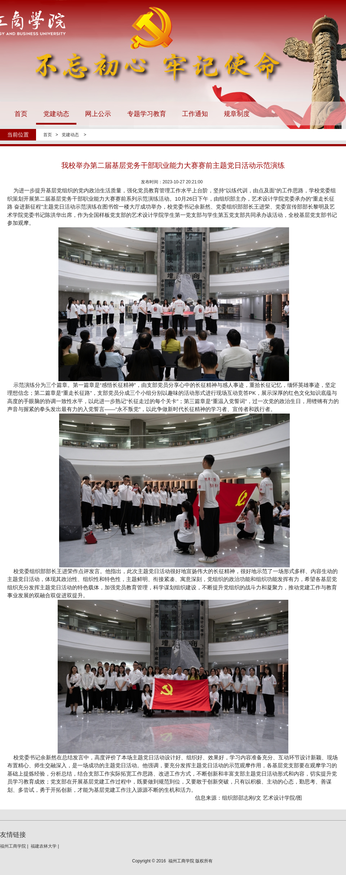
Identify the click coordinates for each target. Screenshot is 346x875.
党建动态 (56, 113)
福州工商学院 (13, 846)
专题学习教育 (146, 113)
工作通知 (195, 113)
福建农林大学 (44, 846)
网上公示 (98, 113)
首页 (20, 113)
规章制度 (237, 113)
